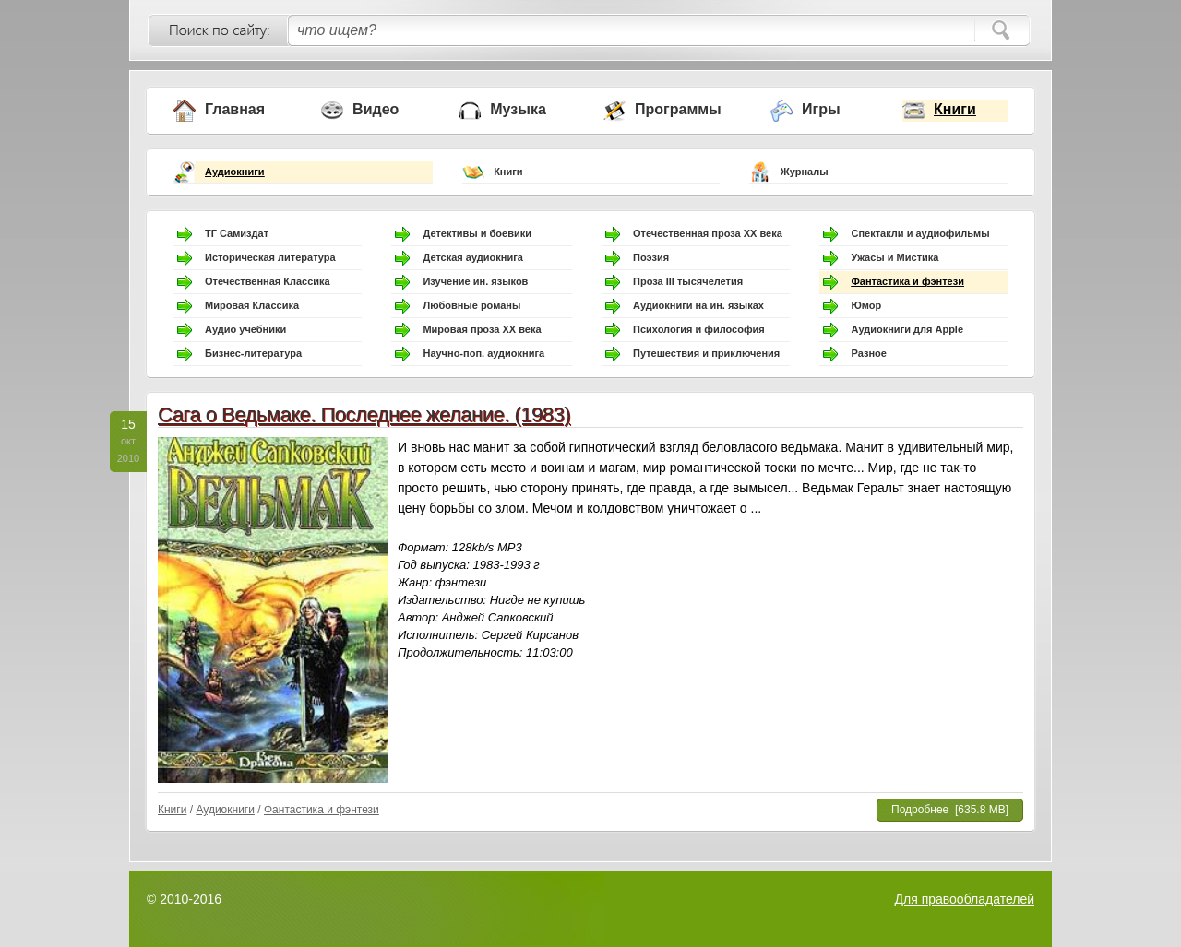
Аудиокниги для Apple (907, 329)
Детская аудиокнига (472, 257)
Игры (821, 109)
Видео (375, 109)
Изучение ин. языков (475, 281)
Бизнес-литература (253, 353)
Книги (955, 109)
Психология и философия (699, 329)
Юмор (866, 305)
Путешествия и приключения (706, 353)
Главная (235, 109)
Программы (678, 109)
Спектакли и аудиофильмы (920, 233)
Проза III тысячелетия (688, 281)
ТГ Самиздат (236, 233)
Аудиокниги (235, 171)
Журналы (805, 171)
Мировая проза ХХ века (482, 329)
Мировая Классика (252, 305)
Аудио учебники (245, 329)
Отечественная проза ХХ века (707, 233)
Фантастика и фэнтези (907, 281)
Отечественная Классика (267, 281)
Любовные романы (471, 305)
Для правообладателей (964, 899)
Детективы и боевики (477, 233)
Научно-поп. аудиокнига (483, 353)
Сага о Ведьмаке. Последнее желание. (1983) (364, 414)
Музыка (518, 109)
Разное (868, 353)
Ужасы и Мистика (894, 257)
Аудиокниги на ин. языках (698, 305)
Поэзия (651, 257)
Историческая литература (270, 257)
